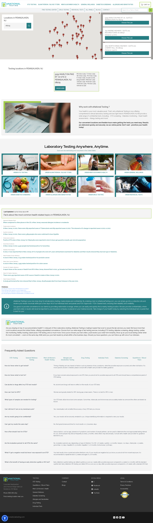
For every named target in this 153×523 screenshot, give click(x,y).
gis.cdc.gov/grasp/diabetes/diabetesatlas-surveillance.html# (18, 293)
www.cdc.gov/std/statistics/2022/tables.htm (14, 290)
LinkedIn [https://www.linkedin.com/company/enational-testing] (95, 489)
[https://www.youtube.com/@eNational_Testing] (123, 517)
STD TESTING (31, 4)
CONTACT (106, 10)
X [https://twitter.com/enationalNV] (92, 482)
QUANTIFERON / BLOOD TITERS (49, 4)
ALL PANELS (90, 10)
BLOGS (98, 10)
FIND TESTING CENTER (49, 10)
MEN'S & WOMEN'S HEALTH (70, 4)
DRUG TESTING (64, 10)
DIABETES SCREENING (103, 4)
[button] (76, 34)
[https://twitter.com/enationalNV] (114, 517)
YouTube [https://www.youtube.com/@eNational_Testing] (95, 493)
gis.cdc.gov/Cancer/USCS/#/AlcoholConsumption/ (15, 288)
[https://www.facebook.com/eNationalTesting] (117, 517)
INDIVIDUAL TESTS (77, 10)
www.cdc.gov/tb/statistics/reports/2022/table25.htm (16, 292)
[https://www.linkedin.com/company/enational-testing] (120, 517)
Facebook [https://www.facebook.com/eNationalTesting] (95, 485)
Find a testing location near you (13, 496)
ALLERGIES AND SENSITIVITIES (123, 4)
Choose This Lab (127, 22)
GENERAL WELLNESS (88, 4)
